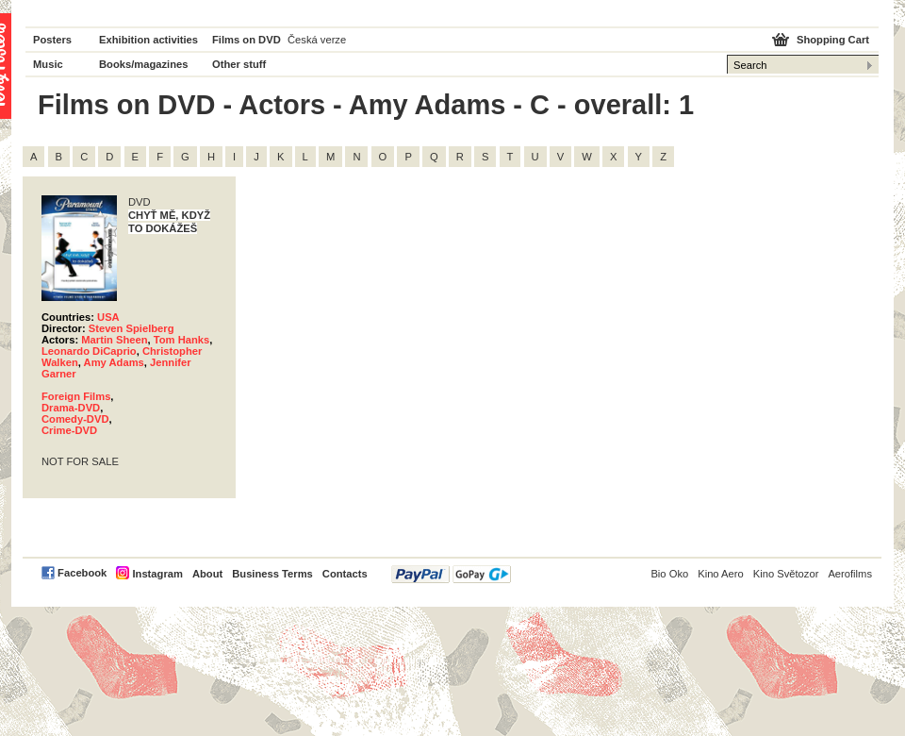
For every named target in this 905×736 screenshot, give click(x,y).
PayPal (451, 574)
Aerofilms (850, 573)
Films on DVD (246, 39)
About (207, 573)
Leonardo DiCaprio (89, 351)
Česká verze (317, 39)
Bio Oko (669, 573)
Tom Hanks (181, 339)
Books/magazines (144, 64)
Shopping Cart (833, 39)
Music (48, 64)
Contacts (345, 573)
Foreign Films (75, 396)
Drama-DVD (70, 407)
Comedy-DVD (74, 419)
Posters (52, 39)
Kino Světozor (786, 573)
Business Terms (272, 573)
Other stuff (239, 64)
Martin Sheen (114, 339)
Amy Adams (114, 362)
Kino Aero (721, 573)
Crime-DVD (69, 430)
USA (108, 317)
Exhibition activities (148, 39)
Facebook (82, 572)
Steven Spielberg (131, 328)
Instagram (157, 573)
